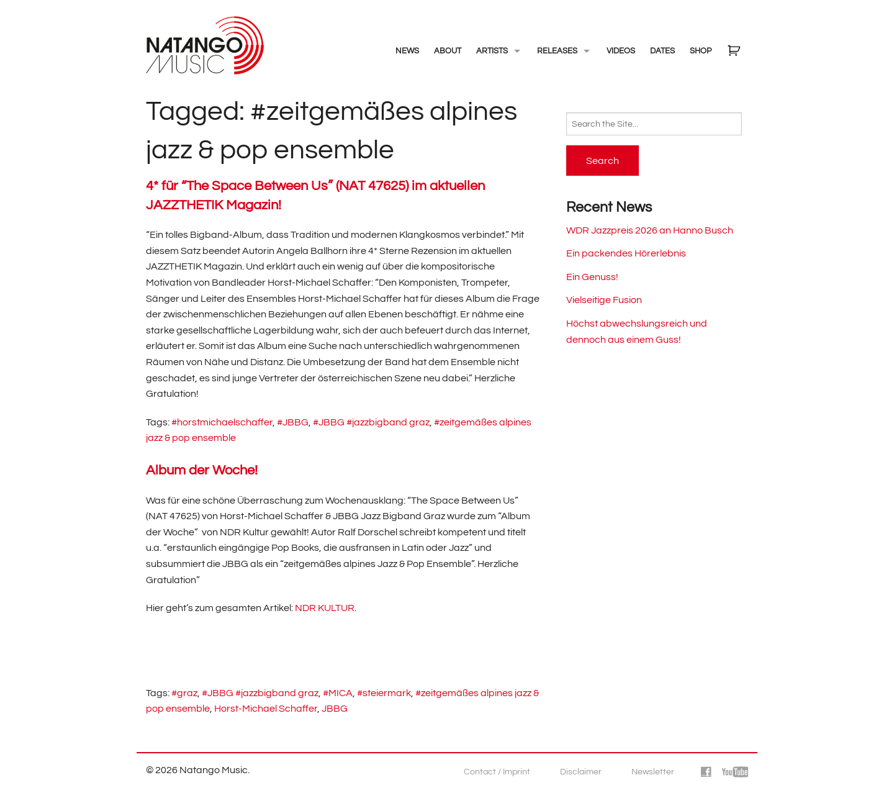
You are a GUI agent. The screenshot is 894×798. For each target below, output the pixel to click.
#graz (184, 693)
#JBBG (293, 422)
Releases (557, 51)
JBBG (335, 709)
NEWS (407, 51)
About (447, 51)
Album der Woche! (202, 470)
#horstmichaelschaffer (222, 422)
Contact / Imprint (497, 772)
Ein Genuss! (592, 277)
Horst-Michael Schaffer (265, 709)
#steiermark (384, 693)
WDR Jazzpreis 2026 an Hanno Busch (649, 230)
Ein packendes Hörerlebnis (626, 253)
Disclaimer (581, 772)
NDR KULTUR (324, 608)
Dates (662, 51)
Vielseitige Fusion (604, 300)
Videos (621, 51)
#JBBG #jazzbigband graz (371, 422)
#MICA (338, 693)
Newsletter (652, 772)
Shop (700, 51)
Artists (492, 51)
